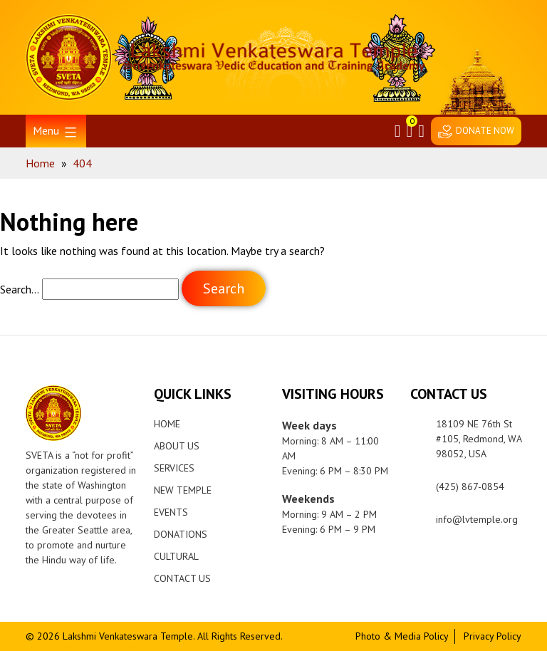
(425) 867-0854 (470, 486)
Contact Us (182, 578)
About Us (176, 445)
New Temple (183, 490)
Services (174, 468)
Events (171, 512)
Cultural (176, 556)
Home (167, 423)
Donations (180, 534)
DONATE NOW (485, 131)
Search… (19, 289)
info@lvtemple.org (477, 519)
